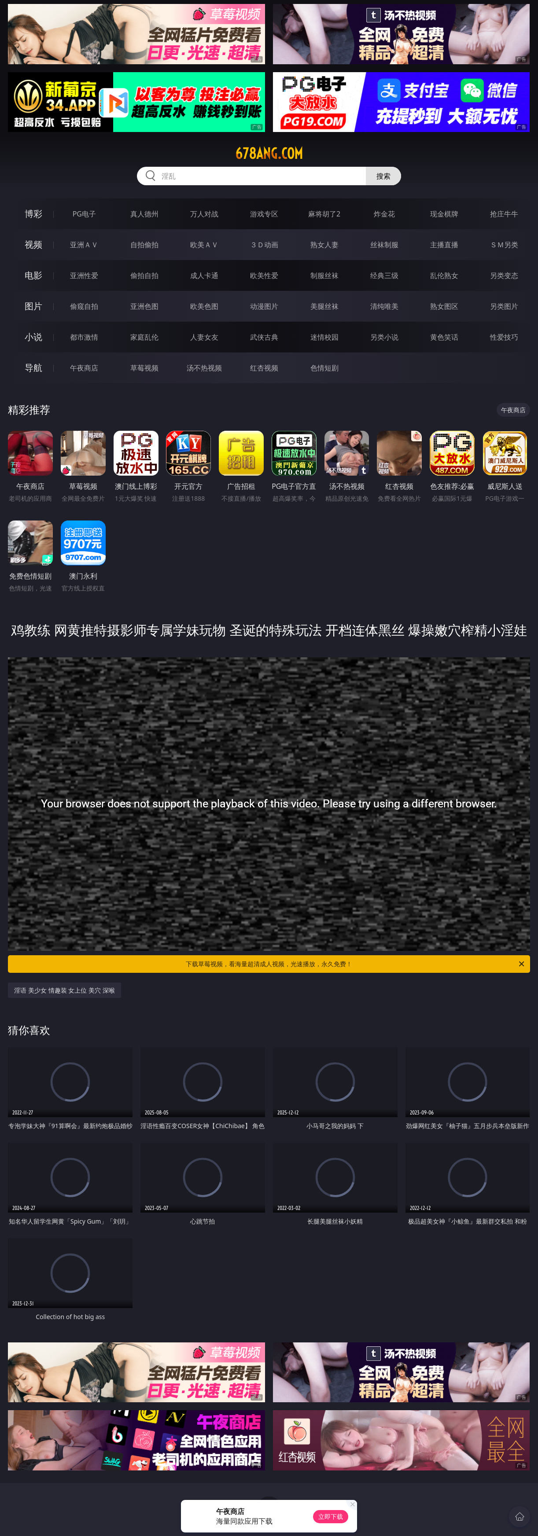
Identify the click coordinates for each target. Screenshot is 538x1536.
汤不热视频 (204, 368)
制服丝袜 (324, 275)
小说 (33, 337)
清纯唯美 (384, 306)
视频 (33, 244)
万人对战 (204, 214)
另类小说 (384, 337)
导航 (33, 368)
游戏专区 (264, 214)
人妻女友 (204, 337)
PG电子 (84, 214)
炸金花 (384, 214)
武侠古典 (264, 337)
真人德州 (144, 214)
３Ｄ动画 (264, 244)
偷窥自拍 (84, 306)
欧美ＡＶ (204, 244)
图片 (33, 306)
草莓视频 (144, 368)
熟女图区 (444, 306)
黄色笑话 (444, 337)
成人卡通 (204, 275)
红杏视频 (264, 368)
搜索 (383, 176)
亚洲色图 (144, 306)
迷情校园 (324, 337)
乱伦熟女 (444, 275)
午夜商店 (84, 368)
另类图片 (504, 306)
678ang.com (269, 153)
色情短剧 (324, 368)
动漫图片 (264, 306)
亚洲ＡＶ (84, 244)
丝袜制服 (384, 244)
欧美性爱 (264, 275)
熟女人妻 (324, 244)
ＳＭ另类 (504, 244)
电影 (33, 275)
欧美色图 (204, 306)
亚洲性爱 (84, 275)
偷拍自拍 (144, 275)
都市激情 (84, 337)
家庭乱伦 (144, 337)
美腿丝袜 (324, 306)
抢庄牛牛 (504, 214)
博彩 (33, 214)
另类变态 (504, 275)
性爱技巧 (504, 337)
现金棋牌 (444, 214)
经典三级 (384, 275)
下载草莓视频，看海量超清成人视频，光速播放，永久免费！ (356, 964)
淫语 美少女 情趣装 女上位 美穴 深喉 (64, 990)
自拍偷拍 (144, 244)
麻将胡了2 (324, 214)
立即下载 (330, 1516)
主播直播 (444, 244)
